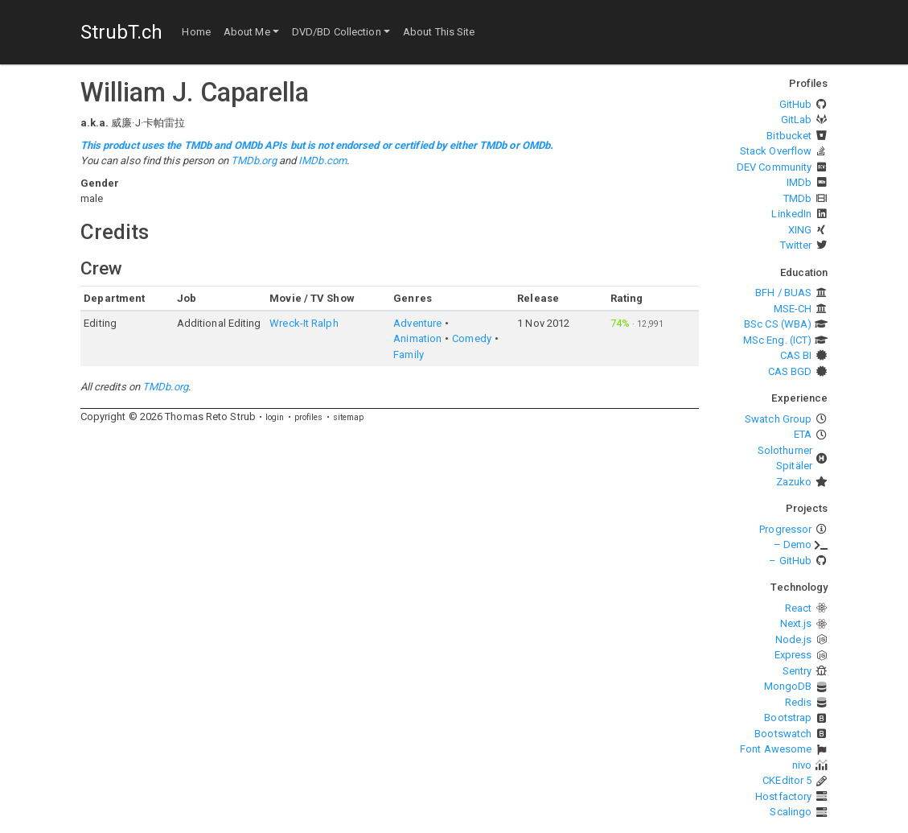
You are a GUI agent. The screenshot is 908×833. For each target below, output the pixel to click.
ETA (802, 434)
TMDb (797, 198)
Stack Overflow (775, 151)
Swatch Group (778, 419)
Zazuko (794, 482)
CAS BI (796, 355)
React (798, 608)
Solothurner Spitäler (785, 458)
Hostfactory (783, 796)
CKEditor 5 (786, 780)
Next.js (796, 623)
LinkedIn (791, 214)
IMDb (799, 182)
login (275, 417)
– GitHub (790, 561)
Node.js (793, 639)
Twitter (796, 245)
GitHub (795, 104)
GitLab (796, 119)
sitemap (348, 417)
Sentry (797, 671)
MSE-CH (793, 309)
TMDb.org (254, 161)
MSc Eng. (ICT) (777, 340)
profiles (308, 417)
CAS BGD (790, 371)
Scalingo (790, 812)
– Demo (793, 544)
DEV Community (774, 167)
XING (799, 230)
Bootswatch (782, 734)
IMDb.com (322, 161)
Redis (798, 702)
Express (793, 655)
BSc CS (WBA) (777, 324)
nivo (801, 765)
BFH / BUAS (783, 293)
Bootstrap (787, 717)
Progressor (785, 529)
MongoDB (788, 686)
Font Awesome (775, 749)
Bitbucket (788, 136)
